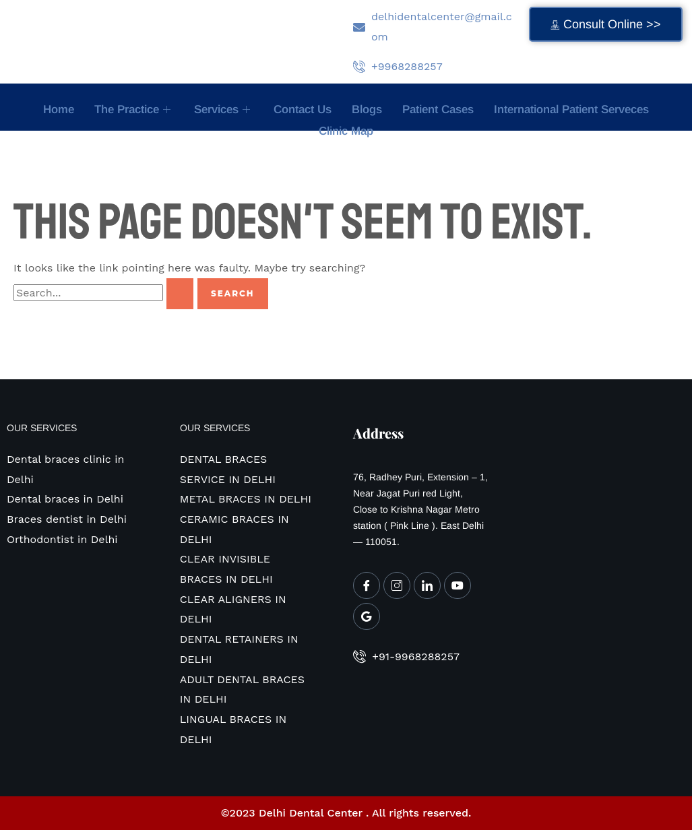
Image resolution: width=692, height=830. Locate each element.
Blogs (367, 109)
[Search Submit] (179, 293)
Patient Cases (438, 109)
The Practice (134, 109)
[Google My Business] (366, 616)
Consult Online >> (606, 24)
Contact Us (303, 109)
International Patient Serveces (571, 109)
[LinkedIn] (427, 585)
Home (58, 109)
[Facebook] (366, 585)
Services (223, 109)
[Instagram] (396, 585)
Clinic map (346, 131)
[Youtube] (457, 585)
